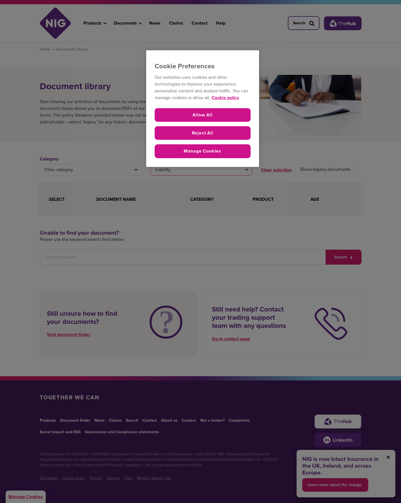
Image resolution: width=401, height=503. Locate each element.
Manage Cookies (202, 151)
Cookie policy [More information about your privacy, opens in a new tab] (225, 97)
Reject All (202, 133)
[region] (202, 108)
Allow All (202, 115)
